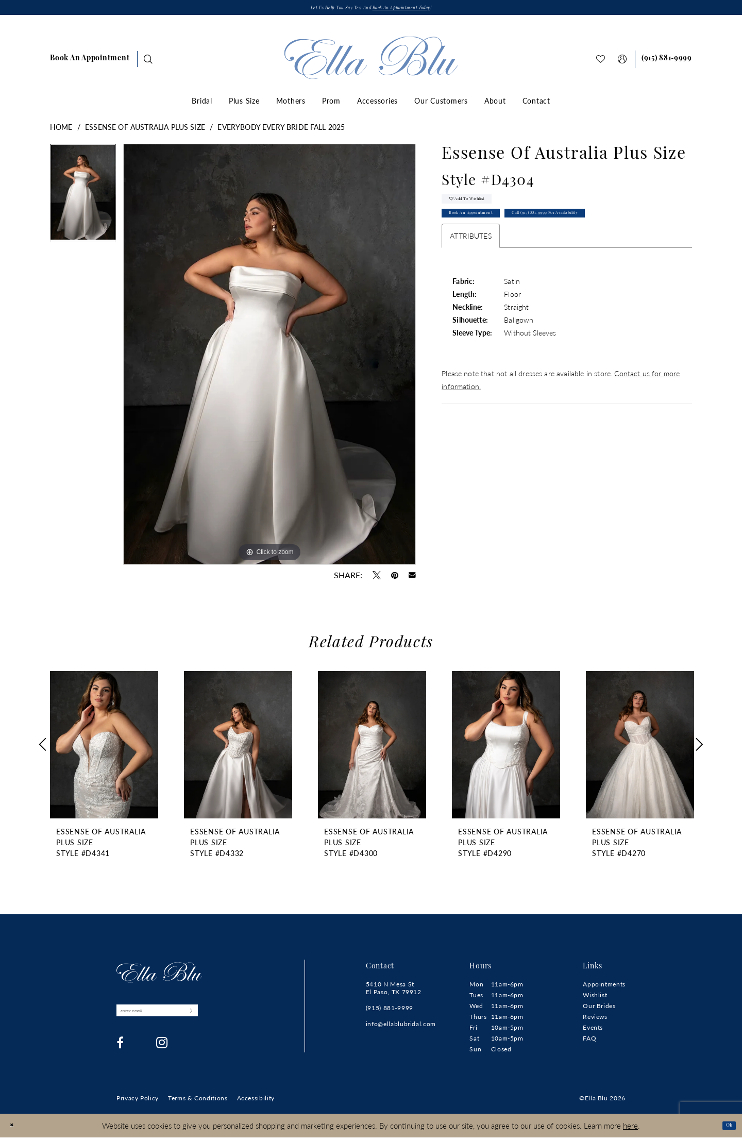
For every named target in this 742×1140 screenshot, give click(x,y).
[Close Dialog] (15, 1128)
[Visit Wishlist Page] (601, 62)
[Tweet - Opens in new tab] (377, 578)
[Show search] (148, 62)
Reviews (595, 1019)
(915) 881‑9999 (389, 1011)
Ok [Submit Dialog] (725, 1127)
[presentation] (104, 748)
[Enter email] (180, 1017)
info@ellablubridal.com (401, 1026)
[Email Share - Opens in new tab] (412, 578)
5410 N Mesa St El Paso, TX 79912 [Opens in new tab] (393, 991)
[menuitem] (90, 62)
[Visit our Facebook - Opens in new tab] (120, 1052)
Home (61, 130)
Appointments (604, 987)
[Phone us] (666, 62)
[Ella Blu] (371, 61)
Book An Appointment (487, 229)
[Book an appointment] (90, 62)
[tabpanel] (83, 200)
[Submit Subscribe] (235, 1017)
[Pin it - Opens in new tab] (394, 578)
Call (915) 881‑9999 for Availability (603, 229)
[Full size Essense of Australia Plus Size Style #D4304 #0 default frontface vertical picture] (269, 357)
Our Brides (599, 1008)
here (630, 1127)
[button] (622, 62)
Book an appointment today (418, 10)
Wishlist (595, 998)
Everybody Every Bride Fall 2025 (281, 130)
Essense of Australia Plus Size (145, 130)
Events (593, 1030)
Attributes (471, 254)
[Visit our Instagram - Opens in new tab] (162, 1052)
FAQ (589, 1041)
